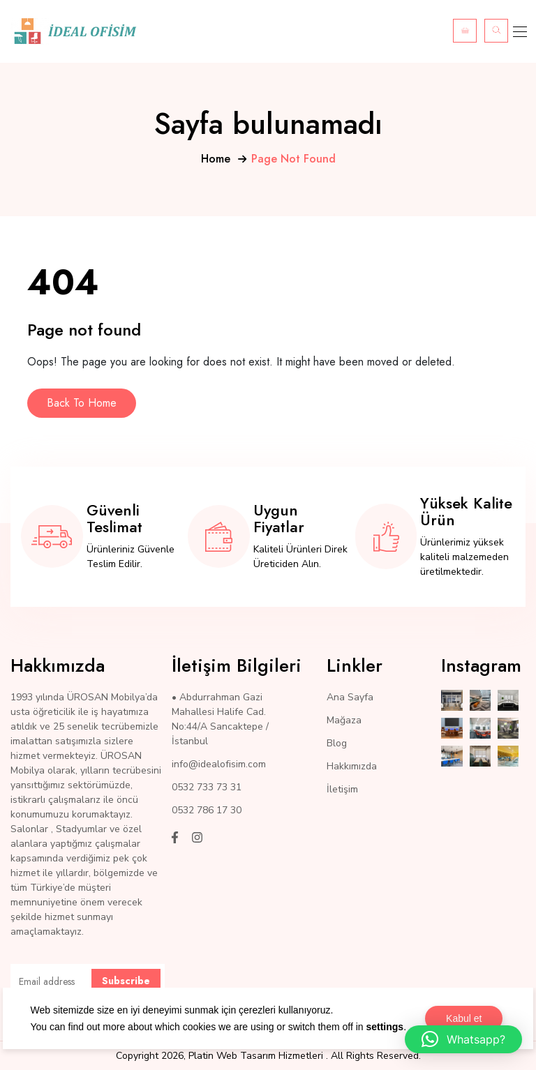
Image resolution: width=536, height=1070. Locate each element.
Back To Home (82, 403)
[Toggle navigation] (518, 31)
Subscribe (126, 981)
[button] (463, 1039)
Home (215, 159)
